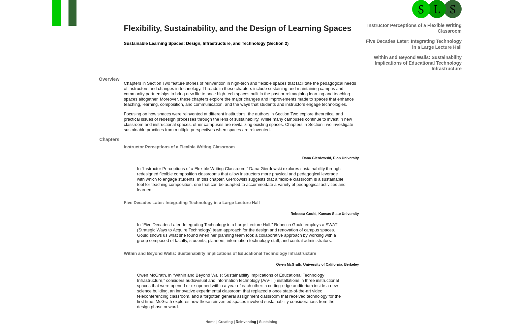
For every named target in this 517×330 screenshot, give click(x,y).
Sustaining (268, 322)
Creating (225, 322)
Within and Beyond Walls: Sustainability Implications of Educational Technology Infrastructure (418, 63)
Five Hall (414, 44)
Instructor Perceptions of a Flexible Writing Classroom (179, 146)
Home (210, 322)
